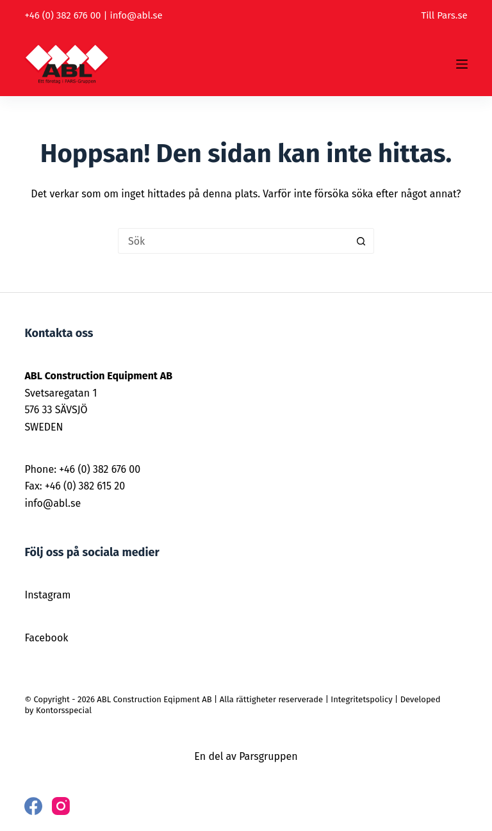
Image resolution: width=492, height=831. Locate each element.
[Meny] (462, 64)
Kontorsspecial (64, 710)
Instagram (47, 595)
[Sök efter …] (233, 241)
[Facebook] (33, 806)
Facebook (46, 638)
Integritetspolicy (361, 699)
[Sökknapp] (361, 241)
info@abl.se (136, 15)
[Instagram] (61, 806)
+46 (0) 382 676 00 (62, 15)
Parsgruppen (268, 756)
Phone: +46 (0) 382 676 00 (82, 469)
